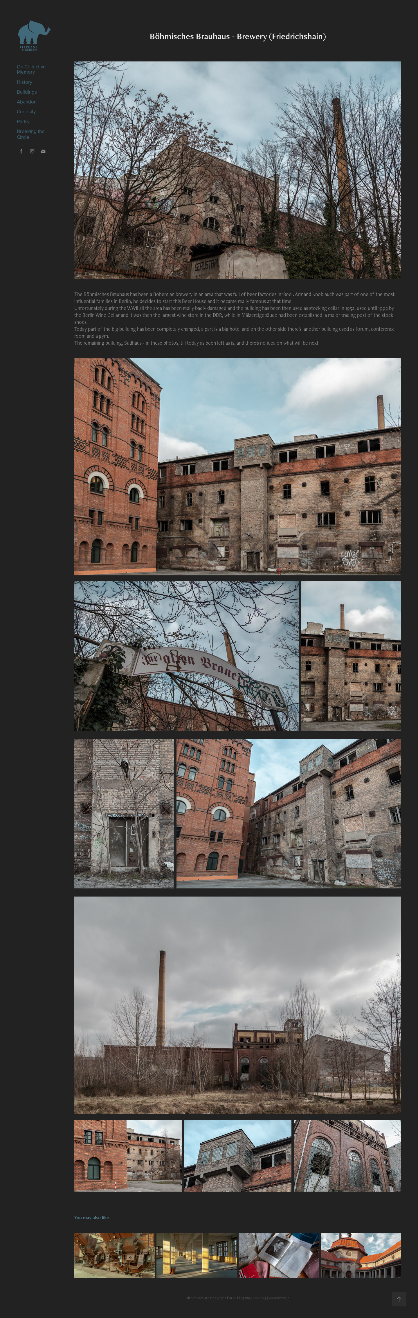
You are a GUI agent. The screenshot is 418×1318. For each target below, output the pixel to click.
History (24, 82)
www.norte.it (279, 1297)
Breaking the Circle (31, 134)
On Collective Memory (31, 69)
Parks (23, 121)
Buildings (27, 91)
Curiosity (26, 111)
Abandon (27, 101)
